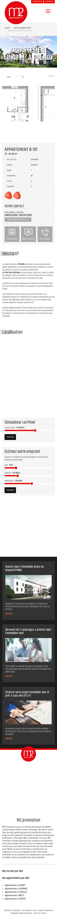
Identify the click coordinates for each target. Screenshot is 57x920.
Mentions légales (39, 913)
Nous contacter (28, 235)
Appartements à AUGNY (15, 885)
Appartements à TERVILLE (16, 892)
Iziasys (34, 910)
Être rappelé (45, 235)
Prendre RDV (12, 235)
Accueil (7, 28)
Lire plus (9, 614)
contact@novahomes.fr (18, 219)
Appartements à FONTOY (15, 899)
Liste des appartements (22, 28)
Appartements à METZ (14, 895)
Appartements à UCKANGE (16, 888)
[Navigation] (48, 11)
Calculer (10, 437)
